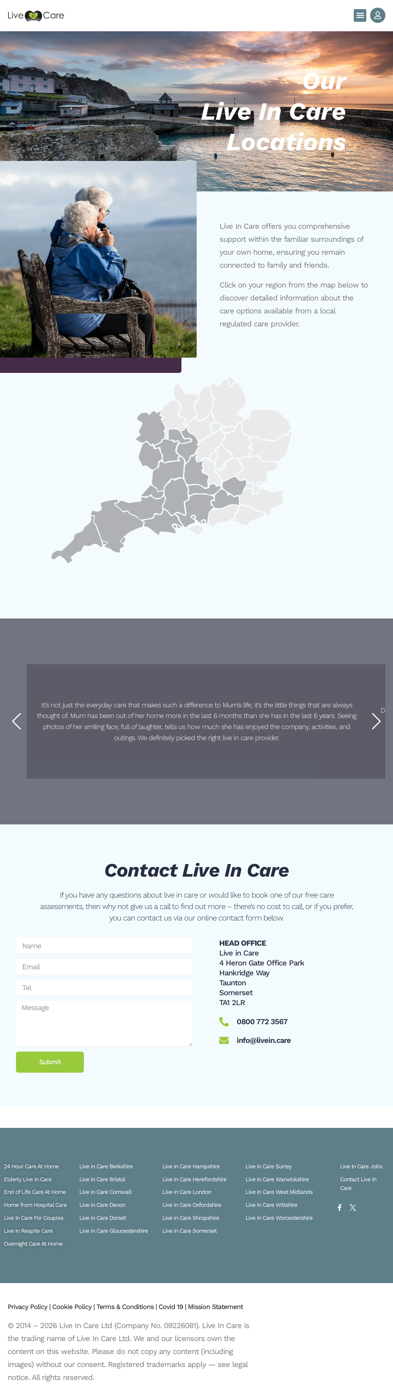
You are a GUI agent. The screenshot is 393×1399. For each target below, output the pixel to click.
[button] (360, 15)
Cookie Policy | (83, 1298)
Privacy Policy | (33, 1298)
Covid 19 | (196, 1298)
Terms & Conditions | (144, 1298)
